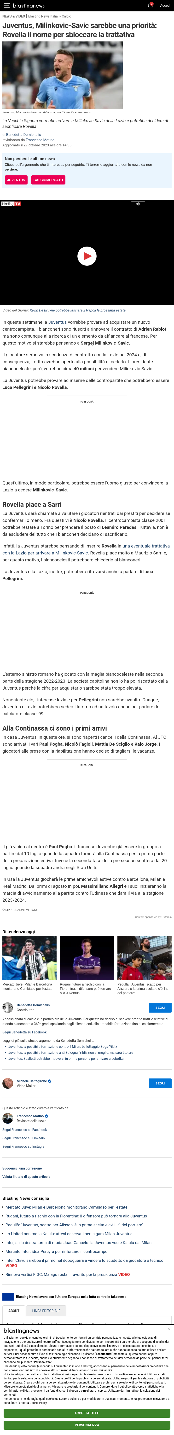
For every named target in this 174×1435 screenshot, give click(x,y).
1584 (117, 1341)
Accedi (165, 5)
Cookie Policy (38, 1403)
